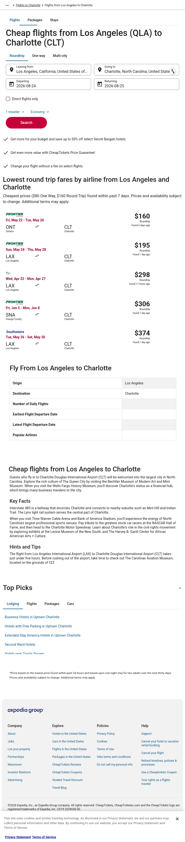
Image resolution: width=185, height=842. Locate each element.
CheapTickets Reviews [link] (66, 781)
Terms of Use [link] (105, 765)
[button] (92, 604)
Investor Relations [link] (19, 788)
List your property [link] (19, 765)
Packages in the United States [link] (71, 773)
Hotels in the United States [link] (69, 750)
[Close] (177, 819)
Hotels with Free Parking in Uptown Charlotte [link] (38, 643)
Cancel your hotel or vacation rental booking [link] (160, 759)
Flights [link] (20, 6)
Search (26, 126)
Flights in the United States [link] (69, 765)
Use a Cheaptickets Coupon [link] (159, 788)
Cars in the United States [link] (68, 758)
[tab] (73, 23)
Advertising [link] (15, 796)
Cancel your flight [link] (152, 769)
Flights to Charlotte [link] (100, 6)
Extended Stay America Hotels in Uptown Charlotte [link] (42, 652)
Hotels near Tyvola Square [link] (24, 670)
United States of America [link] (45, 6)
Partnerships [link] (16, 773)
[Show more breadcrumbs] (7, 6)
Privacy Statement (18, 837)
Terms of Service (44, 837)
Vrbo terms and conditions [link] (114, 773)
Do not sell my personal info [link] (114, 781)
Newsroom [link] (15, 781)
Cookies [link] (102, 758)
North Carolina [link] (74, 6)
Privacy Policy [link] (106, 750)
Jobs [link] (11, 758)
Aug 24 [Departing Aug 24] (22, 89)
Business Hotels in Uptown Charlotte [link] (32, 633)
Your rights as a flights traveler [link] (155, 798)
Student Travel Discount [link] (67, 796)
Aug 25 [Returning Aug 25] (111, 89)
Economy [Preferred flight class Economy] (40, 115)
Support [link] (146, 750)
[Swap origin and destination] (93, 73)
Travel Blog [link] (59, 804)
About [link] (11, 750)
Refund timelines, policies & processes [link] (159, 779)
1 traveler (15, 115)
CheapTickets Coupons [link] (67, 788)
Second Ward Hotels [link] (20, 661)
